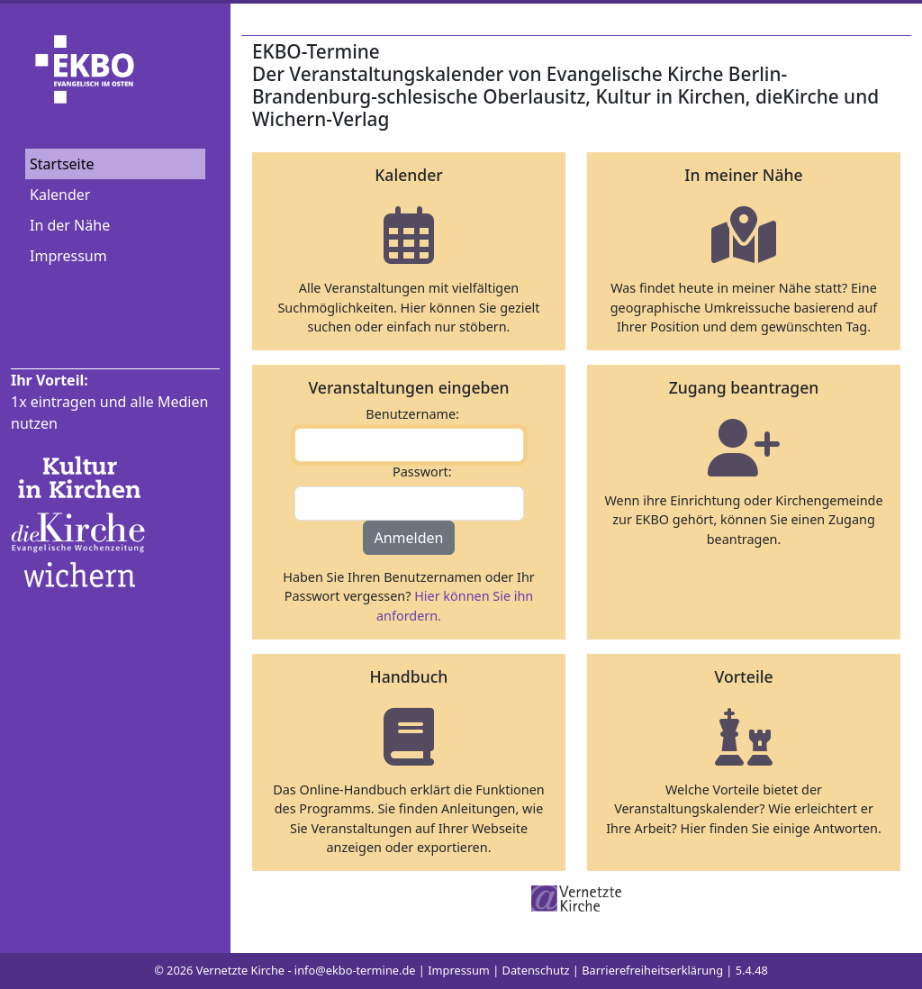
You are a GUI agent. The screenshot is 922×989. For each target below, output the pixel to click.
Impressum (68, 256)
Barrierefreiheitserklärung (652, 970)
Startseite (62, 164)
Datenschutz (536, 970)
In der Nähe (70, 225)
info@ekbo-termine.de (355, 970)
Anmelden (409, 538)
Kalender (60, 194)
